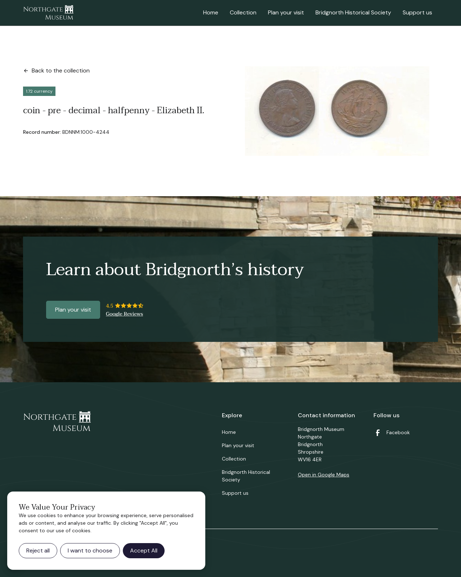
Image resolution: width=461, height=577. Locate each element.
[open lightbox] (337, 111)
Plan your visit (286, 12)
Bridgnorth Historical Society (353, 12)
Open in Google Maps (323, 474)
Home (210, 12)
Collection (243, 12)
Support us (417, 12)
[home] (48, 13)
